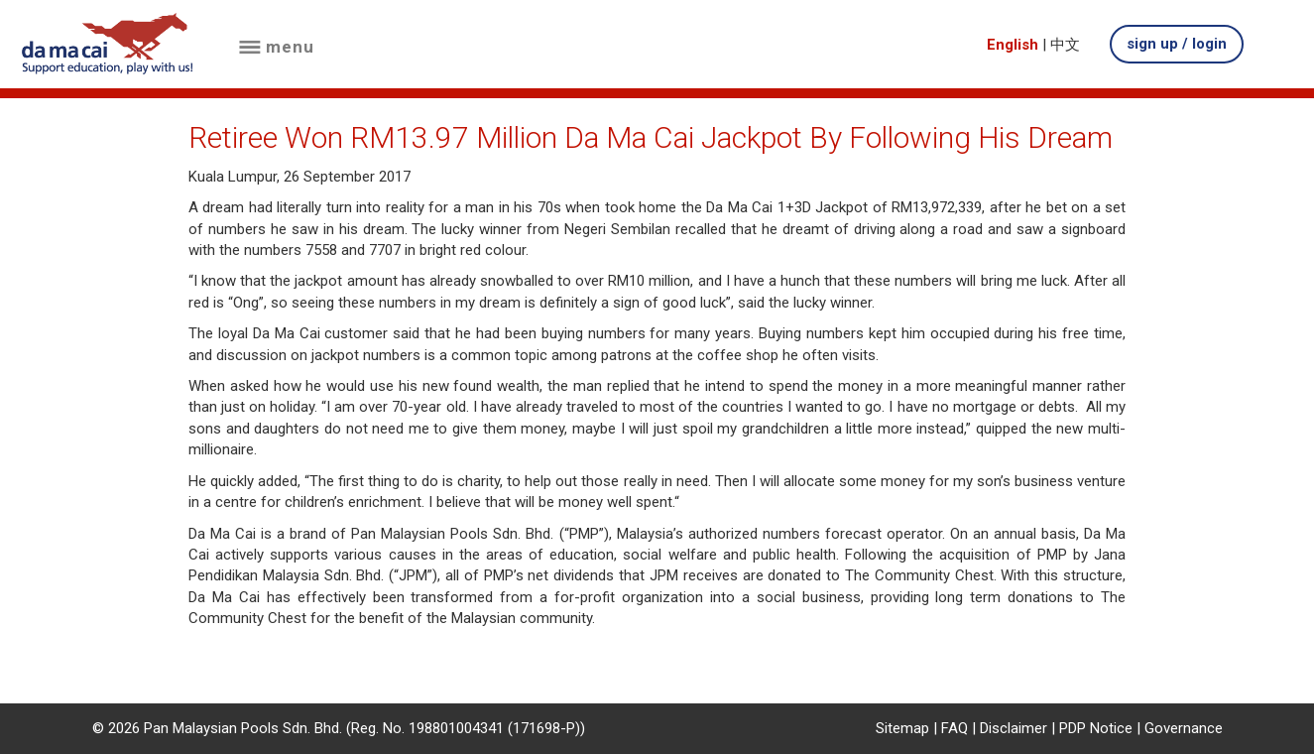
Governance (1183, 728)
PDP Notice (1096, 728)
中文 (1065, 45)
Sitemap (902, 728)
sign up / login (1177, 44)
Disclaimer (1013, 728)
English (1012, 45)
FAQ (954, 728)
